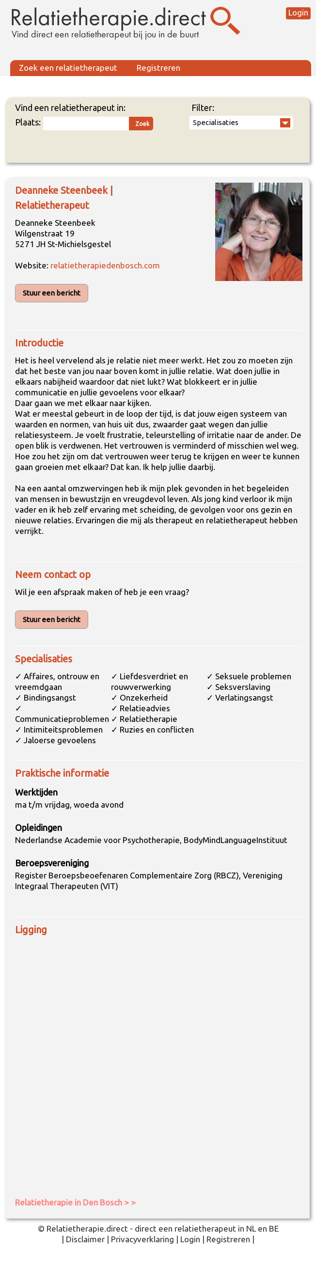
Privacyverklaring (142, 1239)
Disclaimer (85, 1239)
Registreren (158, 67)
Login (298, 12)
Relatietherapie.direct (87, 1228)
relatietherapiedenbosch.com (105, 265)
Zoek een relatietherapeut (68, 67)
